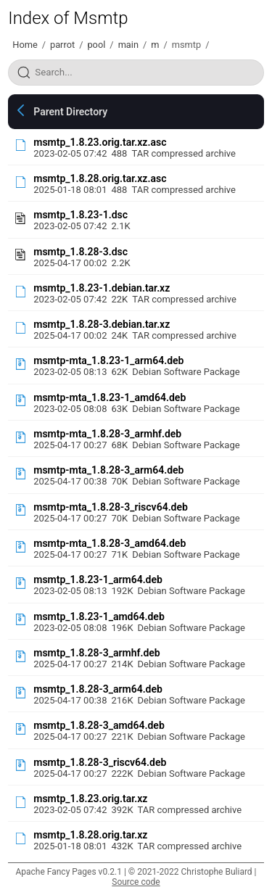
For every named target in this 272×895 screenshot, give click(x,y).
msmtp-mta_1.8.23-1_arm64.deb (108, 360)
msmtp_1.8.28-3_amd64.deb (99, 725)
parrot (62, 44)
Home (24, 44)
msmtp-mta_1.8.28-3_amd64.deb (109, 543)
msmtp (186, 44)
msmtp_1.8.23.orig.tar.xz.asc (99, 142)
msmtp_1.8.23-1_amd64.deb (99, 616)
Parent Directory (70, 111)
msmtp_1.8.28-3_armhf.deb (96, 653)
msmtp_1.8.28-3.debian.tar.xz (101, 324)
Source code (136, 882)
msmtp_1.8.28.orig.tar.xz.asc (99, 178)
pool (96, 44)
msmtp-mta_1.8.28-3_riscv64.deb (110, 507)
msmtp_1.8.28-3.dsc (80, 251)
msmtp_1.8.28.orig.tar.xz (90, 835)
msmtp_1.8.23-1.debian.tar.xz (101, 288)
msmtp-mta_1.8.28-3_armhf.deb (107, 434)
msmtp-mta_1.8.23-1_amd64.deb (109, 397)
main (128, 44)
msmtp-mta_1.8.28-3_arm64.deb (108, 470)
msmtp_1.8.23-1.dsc (80, 214)
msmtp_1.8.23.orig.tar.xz (90, 798)
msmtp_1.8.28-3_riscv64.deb (99, 762)
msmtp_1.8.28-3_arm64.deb (97, 689)
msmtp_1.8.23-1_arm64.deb (97, 579)
